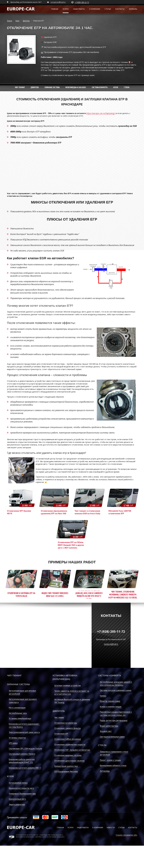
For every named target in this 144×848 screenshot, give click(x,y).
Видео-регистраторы (109, 726)
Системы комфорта (99, 87)
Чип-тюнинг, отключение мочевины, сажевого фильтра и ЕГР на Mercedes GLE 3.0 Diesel (122, 594)
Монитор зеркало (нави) (110, 701)
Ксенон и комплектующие (110, 706)
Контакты (119, 9)
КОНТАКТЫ (132, 827)
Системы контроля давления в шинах (115, 690)
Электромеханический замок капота (24, 732)
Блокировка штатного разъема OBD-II (25, 768)
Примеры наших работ (72, 562)
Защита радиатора (17, 804)
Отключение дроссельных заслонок (69, 760)
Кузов (115, 87)
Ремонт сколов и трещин (110, 760)
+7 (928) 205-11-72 (82, 2)
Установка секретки (17, 737)
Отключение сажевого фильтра (67, 728)
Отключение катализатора (65, 723)
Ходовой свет (106, 731)
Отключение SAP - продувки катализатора (72, 750)
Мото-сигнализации (17, 707)
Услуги (66, 9)
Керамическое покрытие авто (21, 788)
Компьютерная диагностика (66, 766)
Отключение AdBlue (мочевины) (67, 739)
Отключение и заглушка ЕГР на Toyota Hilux (21, 595)
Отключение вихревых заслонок (68, 755)
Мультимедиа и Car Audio (75, 87)
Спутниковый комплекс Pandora (22, 754)
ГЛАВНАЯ (60, 827)
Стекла (126, 87)
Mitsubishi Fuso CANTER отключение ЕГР (119, 512)
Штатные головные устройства (67, 685)
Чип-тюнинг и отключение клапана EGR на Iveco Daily (87, 512)
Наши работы (79, 9)
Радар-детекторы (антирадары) (113, 720)
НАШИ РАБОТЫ (83, 827)
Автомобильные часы (18, 713)
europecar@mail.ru (58, 2)
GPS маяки (13, 743)
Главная (54, 9)
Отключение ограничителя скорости (69, 744)
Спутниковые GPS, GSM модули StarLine (25, 748)
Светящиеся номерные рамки (112, 736)
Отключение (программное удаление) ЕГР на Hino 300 (54, 512)
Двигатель (26, 21)
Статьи (108, 9)
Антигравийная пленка (18, 783)
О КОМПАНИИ (97, 827)
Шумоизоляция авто (17, 799)
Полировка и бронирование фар (22, 793)
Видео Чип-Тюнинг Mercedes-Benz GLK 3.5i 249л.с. (55, 595)
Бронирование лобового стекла (113, 765)
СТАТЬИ (121, 827)
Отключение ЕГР (61, 733)
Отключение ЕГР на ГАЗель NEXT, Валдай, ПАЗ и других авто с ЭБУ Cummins (71, 545)
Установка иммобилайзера (20, 718)
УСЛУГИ (70, 827)
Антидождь (105, 771)
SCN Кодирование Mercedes (66, 771)
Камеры (103, 696)
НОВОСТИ (111, 827)
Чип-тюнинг (20, 87)
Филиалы (133, 9)
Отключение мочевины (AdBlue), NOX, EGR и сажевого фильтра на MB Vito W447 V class (89, 594)
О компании (94, 9)
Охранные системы (52, 87)
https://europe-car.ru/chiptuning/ (100, 113)
